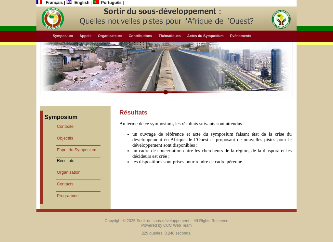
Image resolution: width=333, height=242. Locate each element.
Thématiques (170, 36)
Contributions (140, 36)
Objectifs (65, 138)
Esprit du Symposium (76, 149)
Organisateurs (110, 36)
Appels (85, 36)
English (78, 2)
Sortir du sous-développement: (164, 221)
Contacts (65, 184)
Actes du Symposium (205, 36)
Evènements (240, 36)
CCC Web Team (177, 225)
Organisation (69, 172)
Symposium (63, 36)
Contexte (65, 126)
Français (50, 2)
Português (108, 2)
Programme (68, 195)
